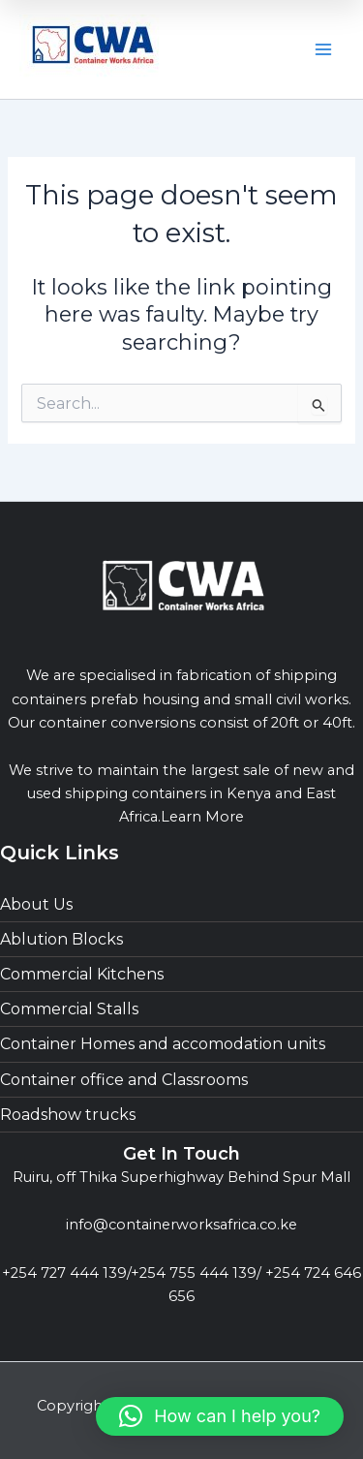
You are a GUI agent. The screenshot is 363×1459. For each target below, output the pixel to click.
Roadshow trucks (68, 1114)
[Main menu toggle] (323, 49)
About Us (36, 904)
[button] (220, 1416)
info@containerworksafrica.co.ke (181, 1224)
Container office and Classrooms (124, 1080)
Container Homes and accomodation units (162, 1044)
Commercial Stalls (69, 1009)
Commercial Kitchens (82, 974)
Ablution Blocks (61, 939)
